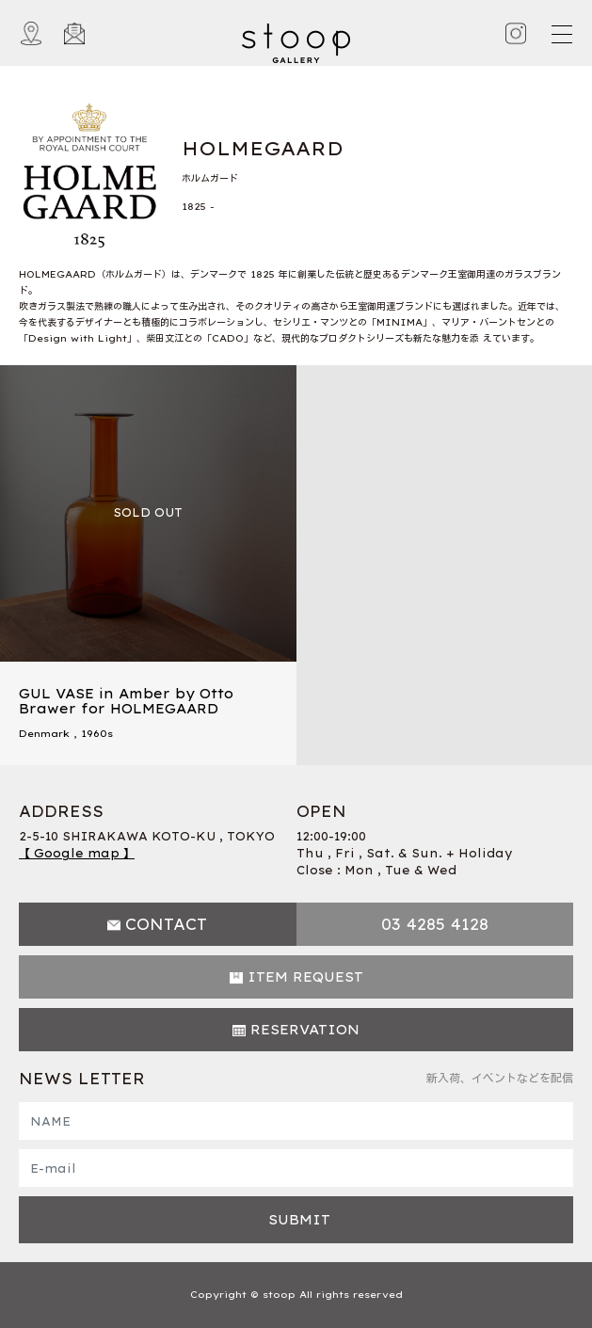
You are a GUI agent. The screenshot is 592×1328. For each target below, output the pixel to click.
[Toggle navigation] (561, 34)
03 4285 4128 (434, 924)
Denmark (44, 734)
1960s (97, 734)
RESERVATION (305, 1029)
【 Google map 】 (77, 853)
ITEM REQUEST (305, 976)
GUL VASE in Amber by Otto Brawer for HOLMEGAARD (126, 701)
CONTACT (166, 924)
